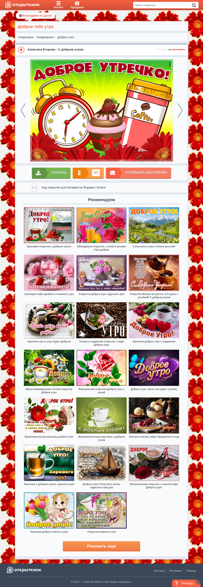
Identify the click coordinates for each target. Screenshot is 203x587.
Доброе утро (65, 37)
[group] (101, 49)
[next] (180, 110)
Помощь (191, 570)
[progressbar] (178, 49)
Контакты (159, 570)
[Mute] (170, 50)
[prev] (23, 110)
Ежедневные (45, 37)
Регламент (175, 570)
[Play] (21, 50)
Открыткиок (25, 37)
